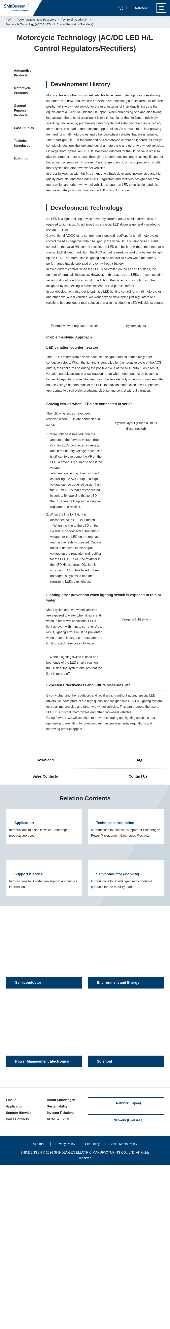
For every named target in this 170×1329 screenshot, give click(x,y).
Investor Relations (61, 1277)
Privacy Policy (65, 1308)
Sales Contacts (17, 1283)
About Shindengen (61, 1264)
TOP (9, 19)
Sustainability (57, 1270)
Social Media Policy (123, 1308)
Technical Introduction (74, 19)
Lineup (11, 1264)
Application (14, 1270)
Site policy (92, 1308)
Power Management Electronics (36, 19)
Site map (39, 1308)
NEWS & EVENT (59, 1283)
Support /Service (18, 1277)
